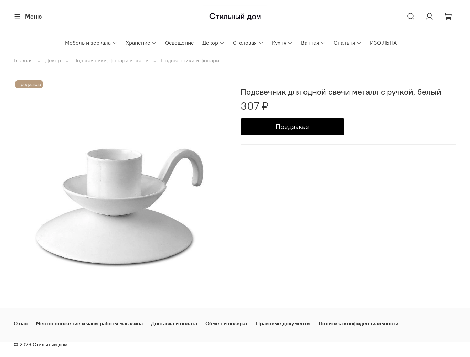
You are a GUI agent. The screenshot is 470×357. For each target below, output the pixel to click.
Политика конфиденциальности (358, 323)
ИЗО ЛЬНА (383, 42)
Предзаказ (292, 126)
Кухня (282, 42)
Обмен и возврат (226, 323)
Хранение (141, 42)
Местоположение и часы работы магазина (89, 323)
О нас (21, 323)
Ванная (313, 42)
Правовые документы (283, 323)
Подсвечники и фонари (190, 60)
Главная (23, 60)
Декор (213, 42)
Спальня (348, 42)
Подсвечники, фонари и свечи (111, 60)
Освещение (179, 42)
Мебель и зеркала (91, 42)
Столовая (248, 42)
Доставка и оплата (174, 323)
